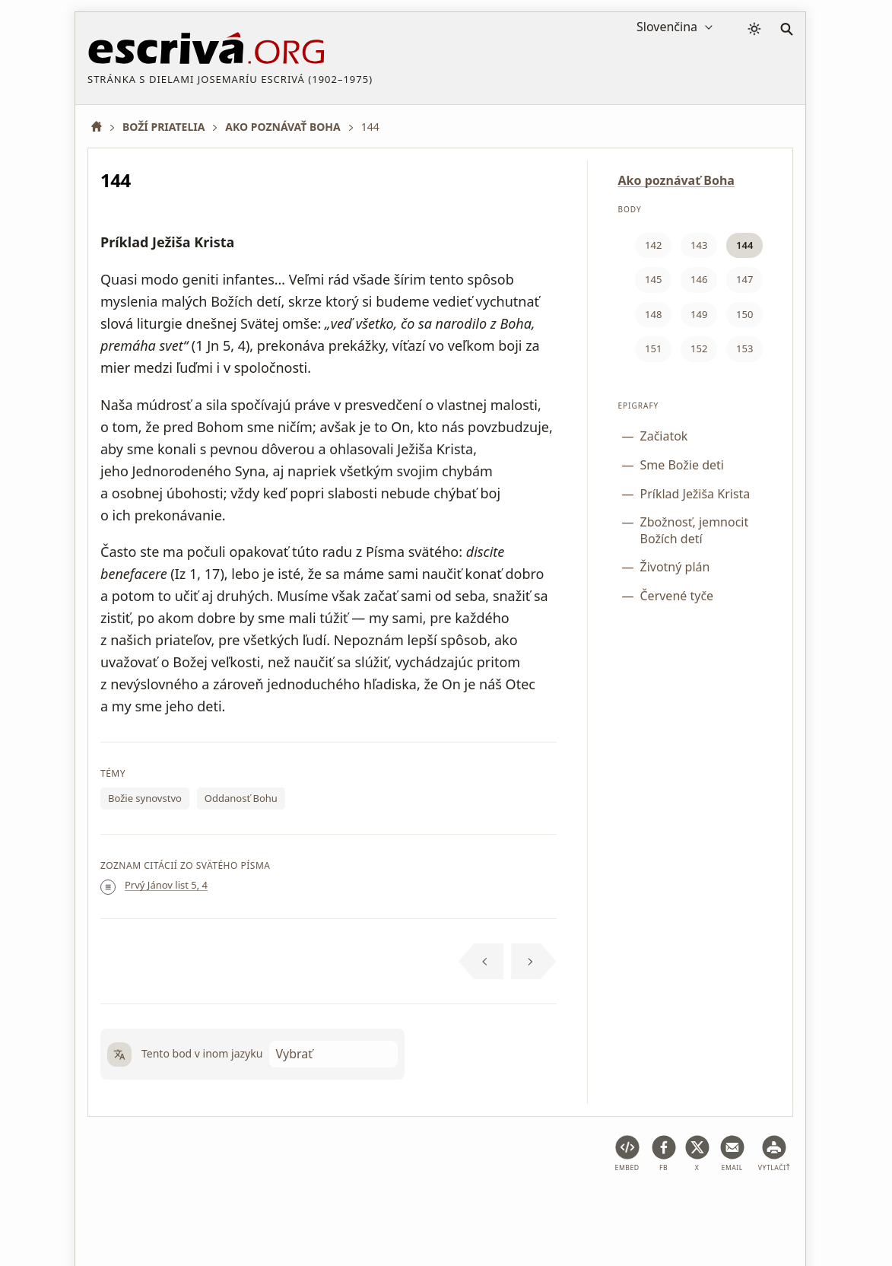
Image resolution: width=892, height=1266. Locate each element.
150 (744, 314)
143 (698, 245)
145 (653, 279)
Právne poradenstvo (208, 1208)
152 (698, 348)
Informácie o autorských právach (623, 1208)
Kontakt (743, 1208)
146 (698, 279)
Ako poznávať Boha (676, 180)
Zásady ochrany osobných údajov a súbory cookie (400, 1208)
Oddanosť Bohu (241, 798)
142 (653, 245)
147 (744, 279)
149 (698, 314)
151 (653, 348)
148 (653, 314)
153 (744, 348)
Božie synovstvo (145, 798)
